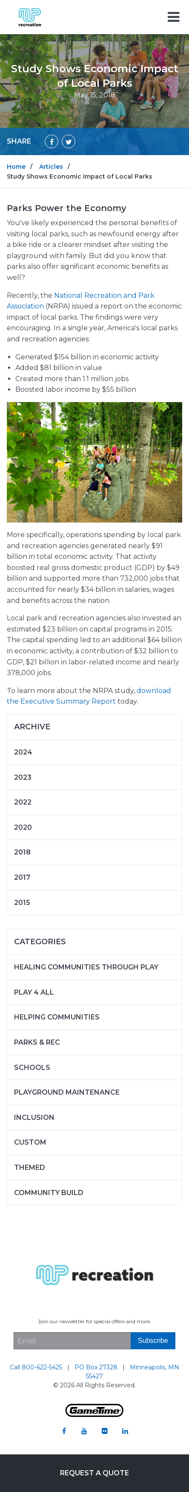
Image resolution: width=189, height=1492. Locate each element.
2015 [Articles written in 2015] (22, 903)
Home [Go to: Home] (16, 166)
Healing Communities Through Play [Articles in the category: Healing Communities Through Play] (86, 967)
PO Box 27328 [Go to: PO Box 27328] (96, 1367)
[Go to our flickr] (105, 1431)
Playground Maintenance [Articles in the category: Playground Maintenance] (67, 1092)
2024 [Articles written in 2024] (23, 752)
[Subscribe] (153, 1340)
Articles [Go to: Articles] (51, 166)
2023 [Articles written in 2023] (23, 777)
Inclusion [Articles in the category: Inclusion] (34, 1117)
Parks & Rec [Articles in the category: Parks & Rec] (37, 1042)
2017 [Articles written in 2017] (22, 877)
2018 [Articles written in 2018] (22, 852)
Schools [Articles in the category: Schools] (32, 1067)
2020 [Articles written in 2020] (23, 827)
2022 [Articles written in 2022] (23, 802)
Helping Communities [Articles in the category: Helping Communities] (57, 1017)
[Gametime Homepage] (94, 1415)
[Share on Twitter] (68, 141)
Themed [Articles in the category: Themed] (29, 1167)
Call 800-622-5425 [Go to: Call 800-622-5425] (37, 1367)
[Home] (30, 16)
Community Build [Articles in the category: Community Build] (48, 1193)
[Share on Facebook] (51, 141)
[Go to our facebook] (64, 1431)
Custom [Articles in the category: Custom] (30, 1142)
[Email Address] (72, 1340)
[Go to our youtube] (84, 1431)
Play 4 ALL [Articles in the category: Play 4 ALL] (34, 992)
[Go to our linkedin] (125, 1431)
